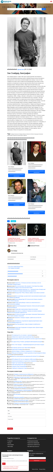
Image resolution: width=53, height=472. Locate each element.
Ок (3, 463)
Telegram (13, 221)
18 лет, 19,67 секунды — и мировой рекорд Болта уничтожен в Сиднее (28, 344)
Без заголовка (17, 394)
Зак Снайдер (14, 250)
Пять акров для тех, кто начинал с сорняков (22, 335)
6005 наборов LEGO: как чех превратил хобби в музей (24, 359)
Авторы (9, 442)
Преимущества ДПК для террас (21, 400)
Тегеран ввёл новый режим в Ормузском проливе (26, 309)
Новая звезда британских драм (19, 364)
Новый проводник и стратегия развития (23, 390)
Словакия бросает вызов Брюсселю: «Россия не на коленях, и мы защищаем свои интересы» (16, 240)
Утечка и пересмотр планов (20, 387)
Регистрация (11, 444)
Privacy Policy (42, 469)
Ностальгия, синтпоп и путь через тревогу (21, 347)
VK (8, 221)
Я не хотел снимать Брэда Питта (15, 266)
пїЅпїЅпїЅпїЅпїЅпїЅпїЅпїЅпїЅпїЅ (15, 273)
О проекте (10, 441)
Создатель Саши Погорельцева (19, 366)
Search (43, 9)
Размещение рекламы (33, 441)
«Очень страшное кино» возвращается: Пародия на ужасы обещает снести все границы (36, 240)
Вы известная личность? (33, 446)
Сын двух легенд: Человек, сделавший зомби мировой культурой (27, 341)
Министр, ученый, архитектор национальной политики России (26, 356)
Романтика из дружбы (19, 397)
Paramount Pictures (34, 245)
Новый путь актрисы (18, 384)
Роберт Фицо (13, 245)
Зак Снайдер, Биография (14, 268)
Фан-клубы (10, 446)
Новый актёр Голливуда (17, 349)
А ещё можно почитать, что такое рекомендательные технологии (10, 467)
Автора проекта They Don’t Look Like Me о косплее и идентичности (27, 338)
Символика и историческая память (22, 377)
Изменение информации (33, 442)
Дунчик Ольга (21, 69)
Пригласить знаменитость (34, 444)
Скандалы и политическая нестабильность (23, 374)
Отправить (10, 428)
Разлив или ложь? (18, 381)
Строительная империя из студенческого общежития (24, 361)
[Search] (24, 9)
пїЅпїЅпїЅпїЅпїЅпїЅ (12, 276)
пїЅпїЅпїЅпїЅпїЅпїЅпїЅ (13, 271)
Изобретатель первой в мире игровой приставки (23, 336)
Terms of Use (35, 469)
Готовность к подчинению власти (21, 403)
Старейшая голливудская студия (19, 368)
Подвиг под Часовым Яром (18, 362)
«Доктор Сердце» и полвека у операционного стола (23, 351)
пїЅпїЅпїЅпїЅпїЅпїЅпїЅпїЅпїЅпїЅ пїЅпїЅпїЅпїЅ (16, 175)
